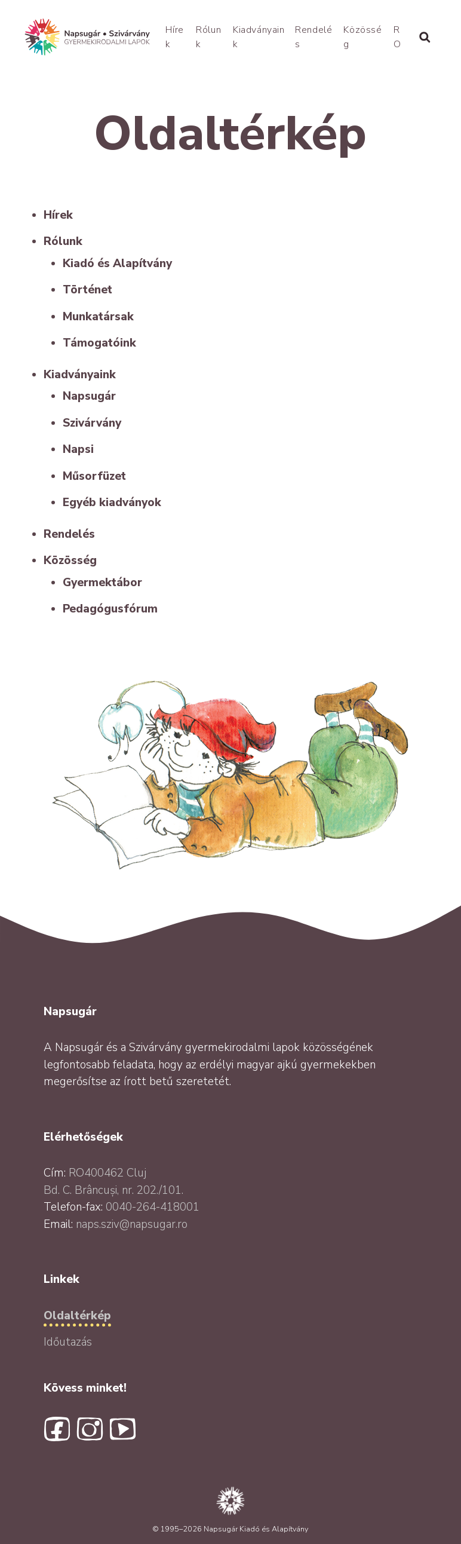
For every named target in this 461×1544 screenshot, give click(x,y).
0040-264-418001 (152, 1207)
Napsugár (89, 396)
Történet (87, 290)
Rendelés (69, 534)
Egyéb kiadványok (112, 502)
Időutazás (68, 1342)
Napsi (78, 449)
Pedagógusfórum (110, 609)
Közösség (70, 560)
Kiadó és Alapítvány (117, 263)
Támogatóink (99, 343)
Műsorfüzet (94, 476)
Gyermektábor (102, 582)
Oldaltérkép (77, 1316)
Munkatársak (98, 316)
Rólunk (63, 241)
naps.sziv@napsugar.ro (132, 1224)
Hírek (58, 215)
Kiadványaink (80, 374)
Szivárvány (92, 423)
